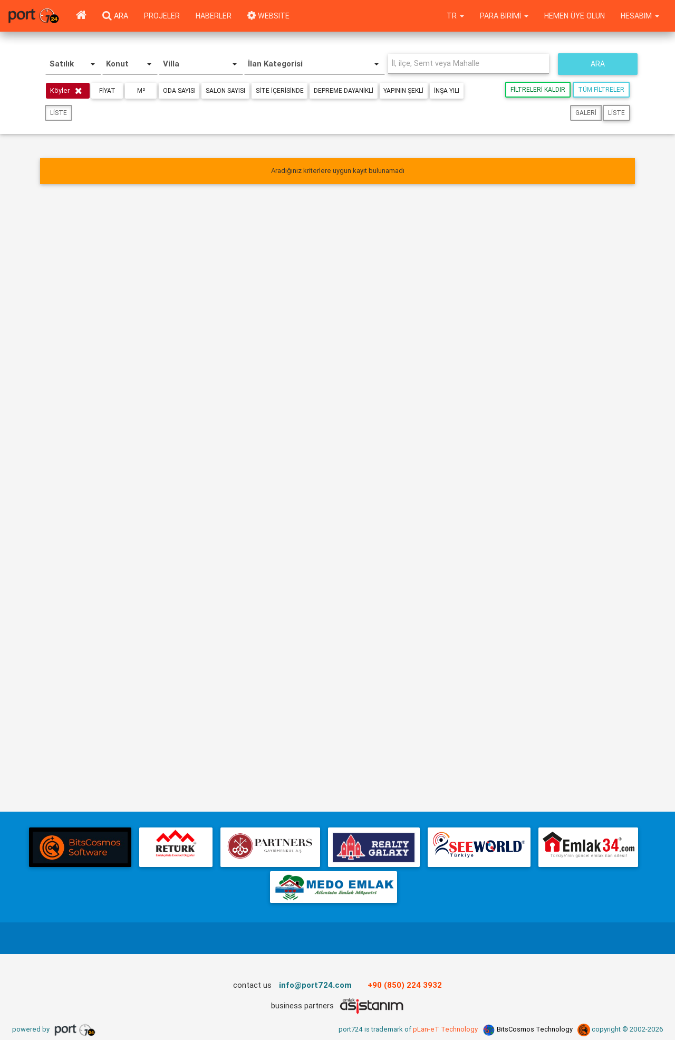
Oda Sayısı (179, 90)
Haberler (214, 16)
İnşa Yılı (448, 90)
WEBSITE (268, 16)
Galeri (585, 113)
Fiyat (107, 90)
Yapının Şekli (405, 90)
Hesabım (640, 16)
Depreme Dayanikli (344, 90)
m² (141, 90)
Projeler (162, 16)
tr (455, 16)
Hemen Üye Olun (574, 16)
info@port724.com (315, 985)
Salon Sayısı (226, 90)
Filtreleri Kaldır (537, 89)
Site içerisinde (280, 90)
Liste (58, 113)
